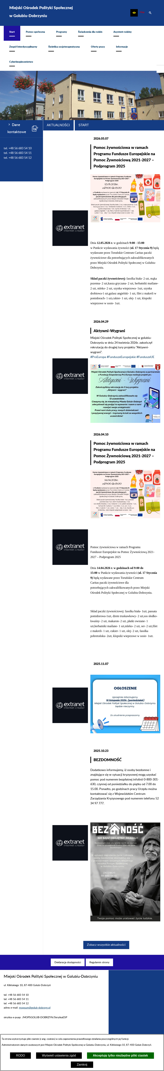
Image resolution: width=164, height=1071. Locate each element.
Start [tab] (83, 125)
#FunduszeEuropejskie (121, 357)
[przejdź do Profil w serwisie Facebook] (160, 69)
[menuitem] (12, 33)
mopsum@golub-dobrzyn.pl (34, 1007)
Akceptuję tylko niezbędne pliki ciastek (120, 1055)
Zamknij (82, 1064)
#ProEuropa (98, 357)
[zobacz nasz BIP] (142, 13)
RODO (20, 1055)
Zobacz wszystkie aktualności (106, 944)
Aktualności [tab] (58, 125)
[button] (134, 13)
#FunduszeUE (145, 357)
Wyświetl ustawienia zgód (59, 1055)
